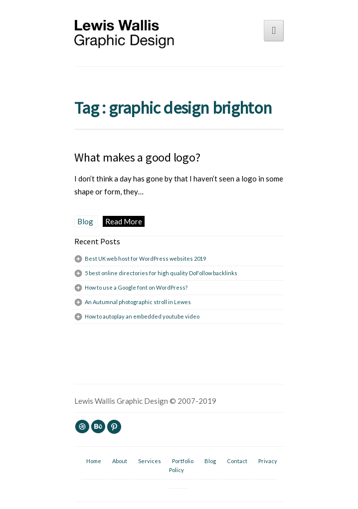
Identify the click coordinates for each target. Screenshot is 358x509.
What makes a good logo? (137, 157)
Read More (123, 221)
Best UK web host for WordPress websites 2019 (145, 258)
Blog (86, 221)
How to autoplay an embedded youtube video (142, 316)
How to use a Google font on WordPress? (136, 287)
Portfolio (182, 461)
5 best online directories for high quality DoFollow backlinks (161, 273)
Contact (237, 461)
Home (93, 461)
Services (149, 461)
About (119, 461)
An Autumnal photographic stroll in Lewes (138, 302)
